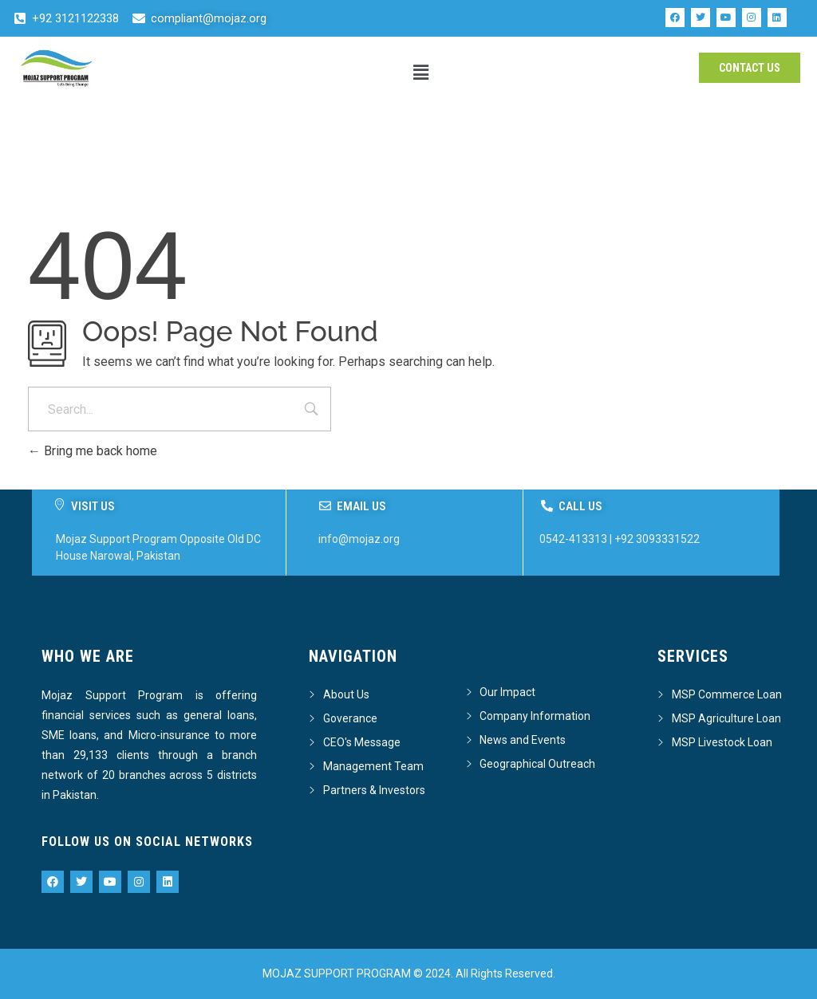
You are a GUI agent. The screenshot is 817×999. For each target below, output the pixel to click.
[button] (421, 72)
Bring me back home (92, 450)
